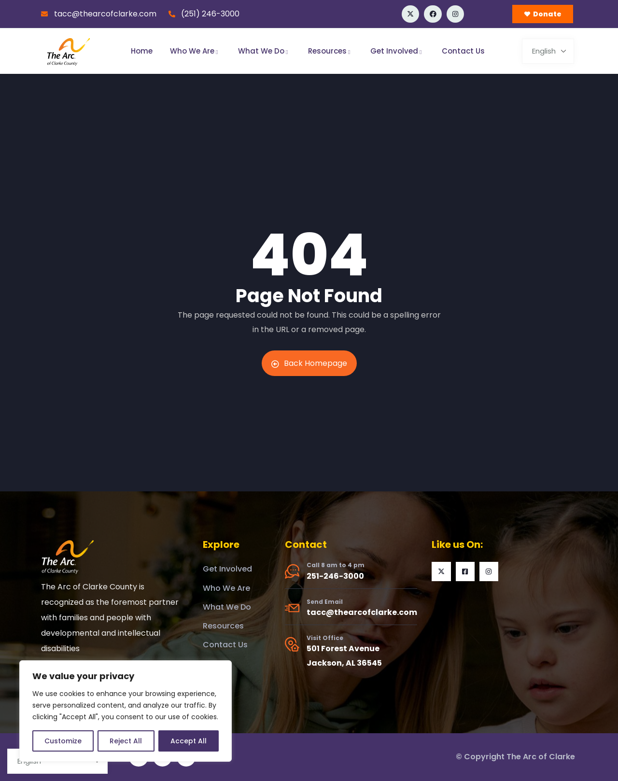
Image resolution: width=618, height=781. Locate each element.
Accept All (188, 741)
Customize (63, 741)
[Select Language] (548, 51)
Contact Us (463, 51)
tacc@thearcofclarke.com (362, 612)
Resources (330, 51)
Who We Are (195, 51)
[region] (125, 711)
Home (142, 51)
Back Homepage (309, 363)
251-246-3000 (335, 576)
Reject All (126, 741)
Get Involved (397, 51)
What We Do (264, 51)
